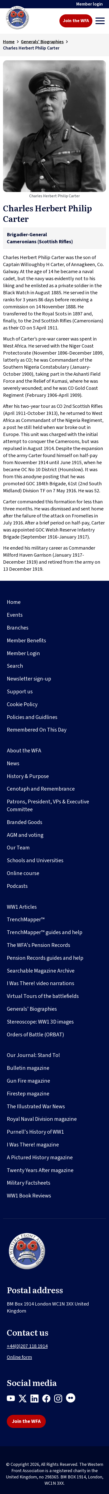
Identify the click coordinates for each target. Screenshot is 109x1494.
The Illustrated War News (36, 1106)
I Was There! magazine (33, 1145)
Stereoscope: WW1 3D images (40, 1022)
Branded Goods (24, 822)
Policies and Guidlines (32, 717)
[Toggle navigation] (100, 20)
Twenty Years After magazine (40, 1170)
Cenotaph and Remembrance (41, 789)
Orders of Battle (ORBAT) (35, 1035)
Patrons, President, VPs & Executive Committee (48, 805)
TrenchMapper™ (26, 919)
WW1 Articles (22, 907)
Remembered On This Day (36, 730)
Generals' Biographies (42, 42)
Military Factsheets (28, 1183)
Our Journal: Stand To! (33, 1055)
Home (9, 42)
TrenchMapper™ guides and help (44, 932)
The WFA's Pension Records (38, 945)
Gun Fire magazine (28, 1081)
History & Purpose (28, 776)
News (13, 763)
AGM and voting (25, 835)
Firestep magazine (28, 1094)
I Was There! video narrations (40, 983)
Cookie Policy (22, 704)
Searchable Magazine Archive (41, 971)
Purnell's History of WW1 (35, 1132)
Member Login (23, 653)
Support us (20, 692)
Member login (89, 4)
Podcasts (17, 886)
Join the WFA (76, 21)
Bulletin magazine (28, 1068)
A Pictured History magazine (40, 1157)
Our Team (18, 848)
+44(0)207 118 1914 (27, 1346)
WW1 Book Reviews (29, 1196)
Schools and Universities (35, 860)
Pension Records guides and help (45, 958)
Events (15, 615)
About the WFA (24, 751)
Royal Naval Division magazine (42, 1119)
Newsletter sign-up (29, 679)
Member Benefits (26, 641)
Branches (17, 628)
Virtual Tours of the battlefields (43, 996)
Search (15, 666)
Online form (19, 1357)
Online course (23, 873)
